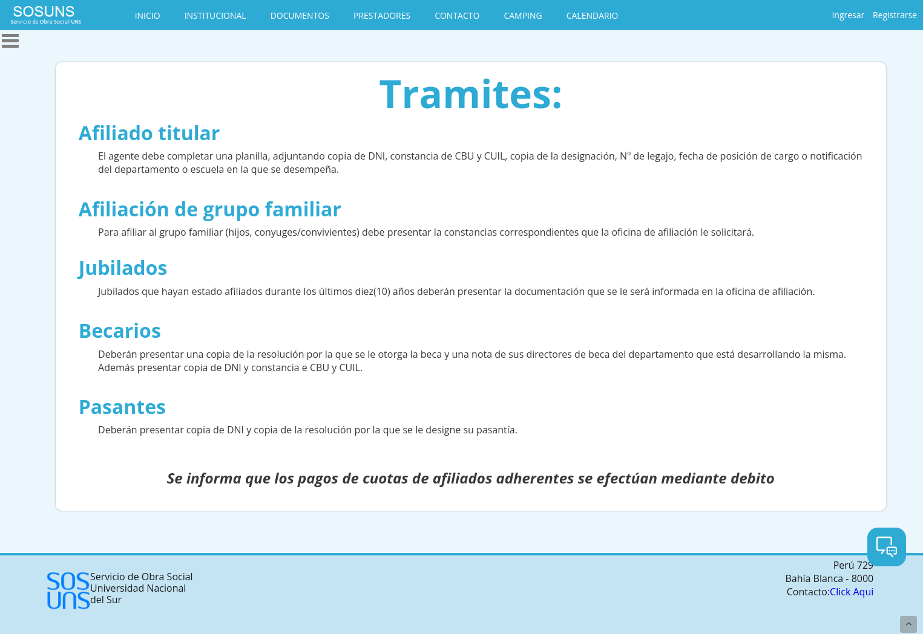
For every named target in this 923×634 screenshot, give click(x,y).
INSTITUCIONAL (215, 15)
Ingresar (848, 15)
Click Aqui (851, 591)
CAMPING (523, 15)
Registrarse (895, 15)
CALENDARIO (593, 15)
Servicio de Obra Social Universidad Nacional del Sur (119, 590)
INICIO (147, 15)
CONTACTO (457, 15)
